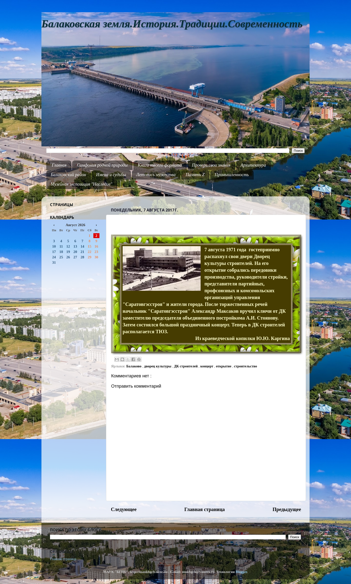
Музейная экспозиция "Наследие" (81, 184)
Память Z (195, 174)
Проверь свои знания (211, 165)
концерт (207, 366)
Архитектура (253, 165)
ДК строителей (186, 366)
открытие (224, 366)
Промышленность (232, 174)
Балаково (134, 366)
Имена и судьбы (111, 174)
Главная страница (204, 509)
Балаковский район (68, 174)
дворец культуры (158, 366)
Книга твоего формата (160, 165)
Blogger (241, 572)
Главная (59, 165)
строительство (245, 366)
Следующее (123, 509)
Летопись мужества (156, 174)
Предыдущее (287, 509)
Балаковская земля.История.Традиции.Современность (171, 24)
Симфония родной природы (102, 165)
